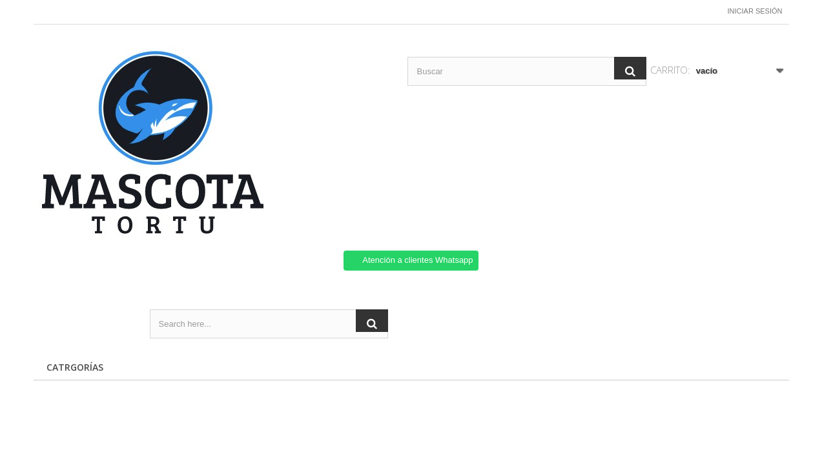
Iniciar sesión (755, 11)
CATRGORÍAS (74, 367)
